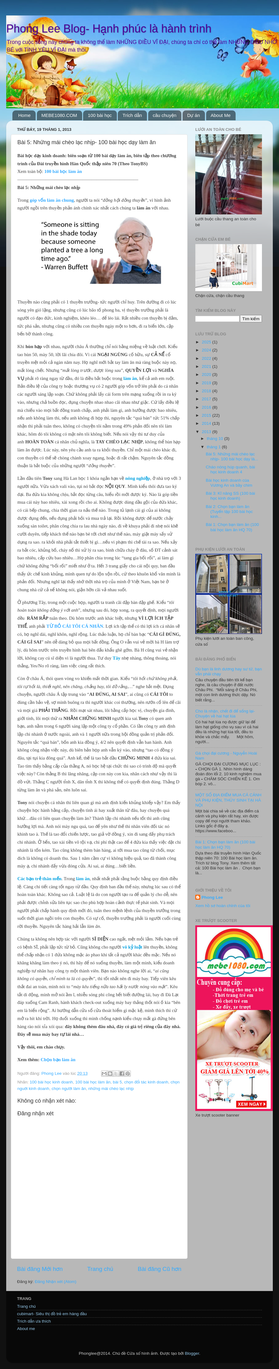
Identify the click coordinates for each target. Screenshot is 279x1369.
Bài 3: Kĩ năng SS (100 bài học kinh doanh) (230, 496)
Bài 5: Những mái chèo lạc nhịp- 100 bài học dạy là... (232, 456)
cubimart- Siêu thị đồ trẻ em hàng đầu (52, 1313)
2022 (207, 358)
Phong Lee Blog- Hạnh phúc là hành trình (108, 28)
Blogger (192, 1353)
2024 (207, 350)
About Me (221, 115)
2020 (207, 374)
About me (26, 1328)
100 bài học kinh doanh (51, 1082)
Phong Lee (212, 897)
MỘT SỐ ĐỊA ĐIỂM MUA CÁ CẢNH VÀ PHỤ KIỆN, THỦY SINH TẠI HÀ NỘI (228, 800)
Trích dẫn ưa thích (34, 1321)
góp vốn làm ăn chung (52, 200)
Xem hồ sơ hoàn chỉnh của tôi (222, 905)
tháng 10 (215, 438)
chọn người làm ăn (68, 1088)
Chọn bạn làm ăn (58, 1059)
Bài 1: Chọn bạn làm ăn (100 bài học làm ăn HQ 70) (232, 527)
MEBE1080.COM (59, 115)
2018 (207, 391)
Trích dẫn (132, 115)
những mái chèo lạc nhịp (111, 1088)
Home (24, 115)
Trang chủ (100, 1269)
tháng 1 (214, 447)
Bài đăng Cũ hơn (159, 1269)
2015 (207, 415)
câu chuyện (164, 115)
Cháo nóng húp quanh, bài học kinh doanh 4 (230, 469)
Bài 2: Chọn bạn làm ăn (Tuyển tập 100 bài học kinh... (229, 511)
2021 (207, 366)
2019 (207, 383)
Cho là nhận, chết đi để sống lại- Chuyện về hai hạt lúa (225, 713)
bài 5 (117, 1082)
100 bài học (100, 115)
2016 (207, 407)
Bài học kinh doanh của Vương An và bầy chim (229, 483)
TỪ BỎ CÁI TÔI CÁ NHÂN (74, 626)
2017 (207, 399)
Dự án (193, 115)
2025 (207, 342)
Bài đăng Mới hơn (40, 1269)
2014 (207, 423)
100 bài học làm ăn (63, 171)
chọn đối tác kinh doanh (146, 1082)
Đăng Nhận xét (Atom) (55, 1281)
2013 (207, 431)
